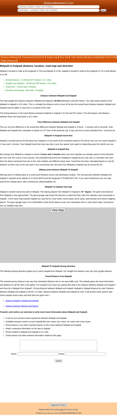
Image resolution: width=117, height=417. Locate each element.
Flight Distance (8, 60)
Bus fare (64, 57)
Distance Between (10, 57)
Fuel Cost (110, 57)
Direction (40, 57)
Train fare (76, 57)
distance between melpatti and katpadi (22, 301)
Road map (52, 57)
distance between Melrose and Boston (22, 306)
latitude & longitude (93, 57)
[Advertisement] (58, 36)
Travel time (27, 57)
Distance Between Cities (49, 415)
